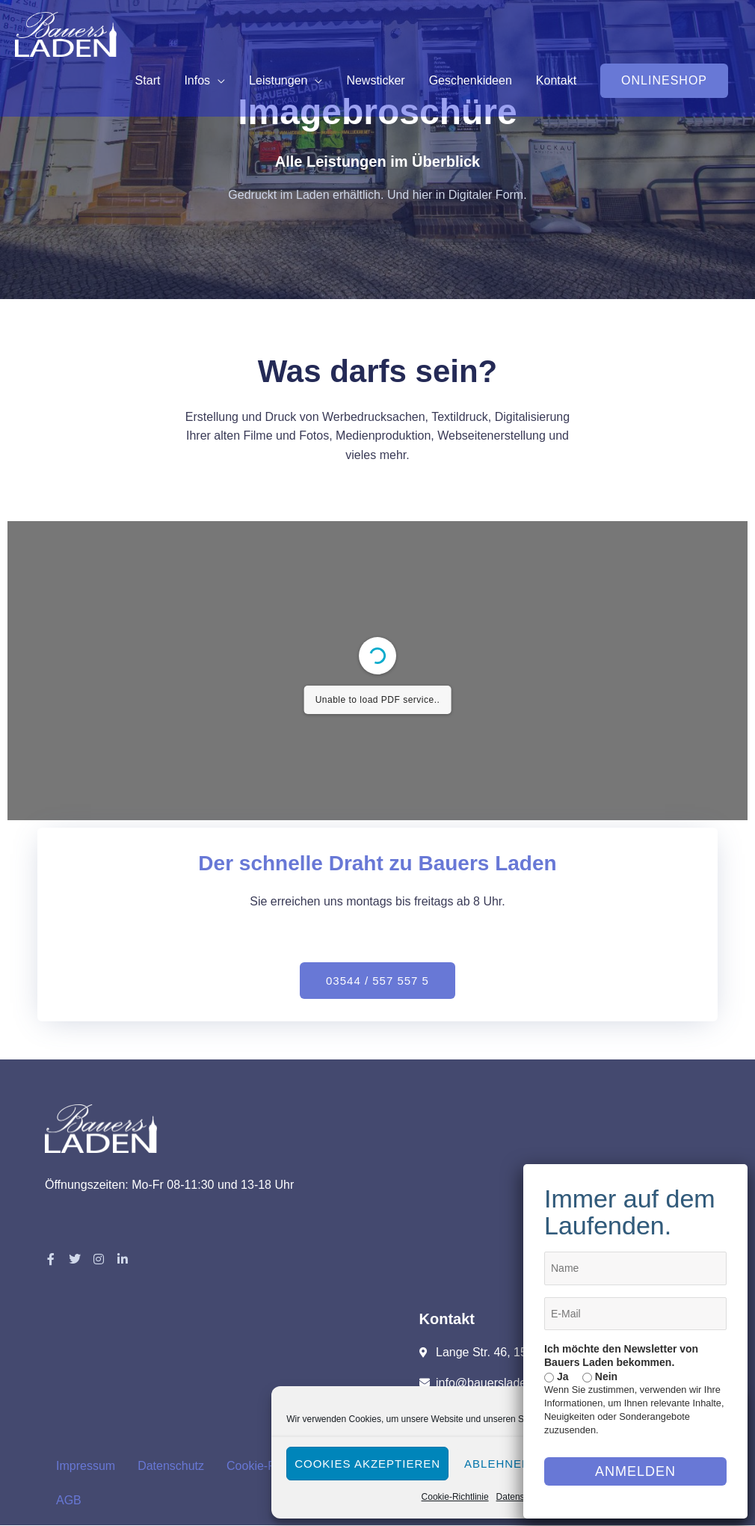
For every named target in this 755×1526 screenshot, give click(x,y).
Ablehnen (497, 1463)
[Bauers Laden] (66, 33)
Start (148, 80)
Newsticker (375, 80)
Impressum (85, 1465)
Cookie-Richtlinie (455, 1497)
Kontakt (556, 80)
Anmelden (635, 1471)
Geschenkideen (470, 80)
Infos (197, 80)
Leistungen (278, 80)
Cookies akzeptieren (367, 1463)
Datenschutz (521, 1497)
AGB (68, 1500)
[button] (664, 81)
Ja (556, 1376)
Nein (599, 1376)
